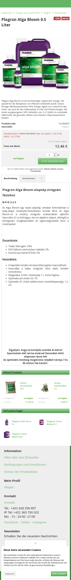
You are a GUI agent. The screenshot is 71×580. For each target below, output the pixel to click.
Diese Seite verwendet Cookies (22, 550)
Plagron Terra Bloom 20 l (19, 435)
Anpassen (10, 573)
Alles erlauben (59, 573)
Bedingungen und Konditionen (25, 464)
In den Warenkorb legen (52, 161)
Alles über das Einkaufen (21, 457)
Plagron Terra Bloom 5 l (54, 423)
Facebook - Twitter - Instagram (25, 522)
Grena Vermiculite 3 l (60, 385)
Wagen (9, 487)
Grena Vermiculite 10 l (26, 385)
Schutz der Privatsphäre (21, 471)
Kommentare (28, 178)
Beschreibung (10, 178)
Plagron (65, 126)
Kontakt (9, 502)
